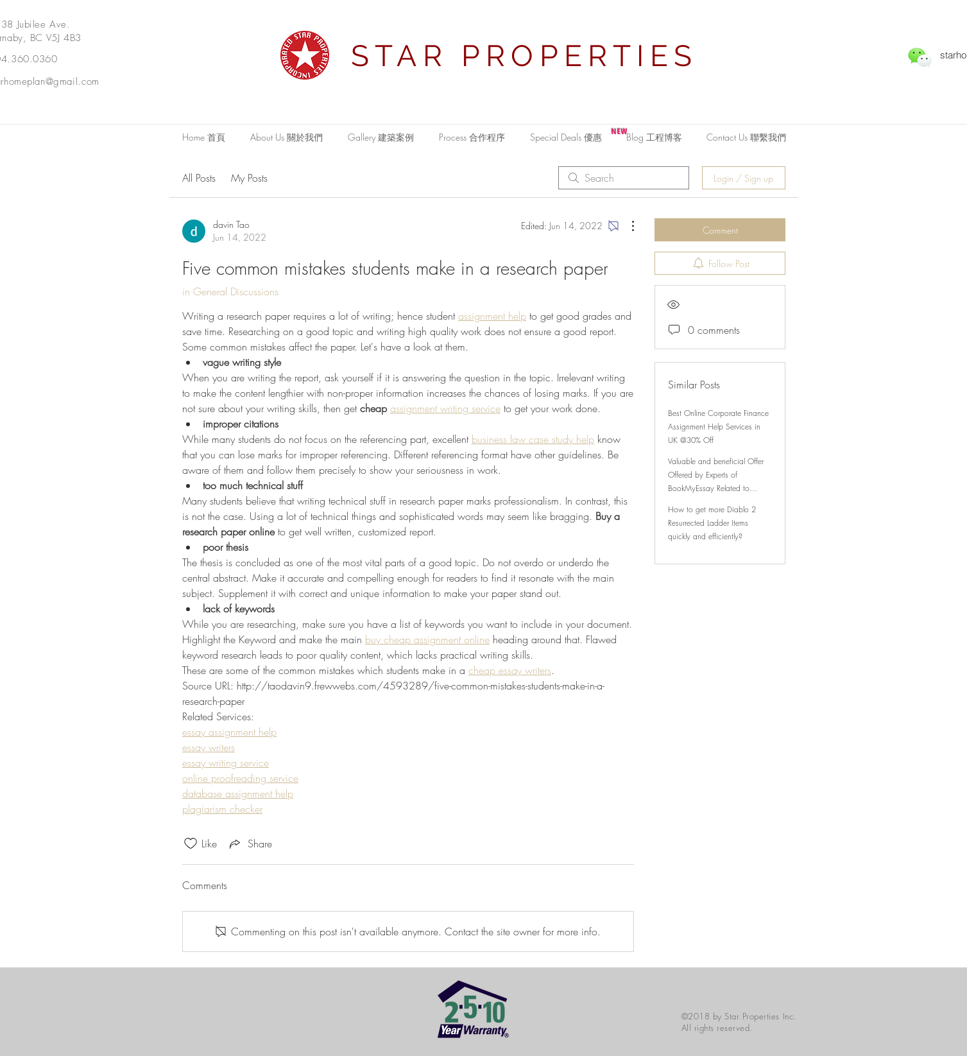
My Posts (249, 178)
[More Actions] (626, 226)
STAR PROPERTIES (524, 56)
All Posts (199, 178)
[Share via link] (249, 843)
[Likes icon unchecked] (190, 843)
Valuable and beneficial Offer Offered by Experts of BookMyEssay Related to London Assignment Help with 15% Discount (717, 488)
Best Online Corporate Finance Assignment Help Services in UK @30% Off (718, 427)
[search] (623, 177)
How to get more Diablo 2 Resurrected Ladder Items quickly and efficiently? (712, 523)
